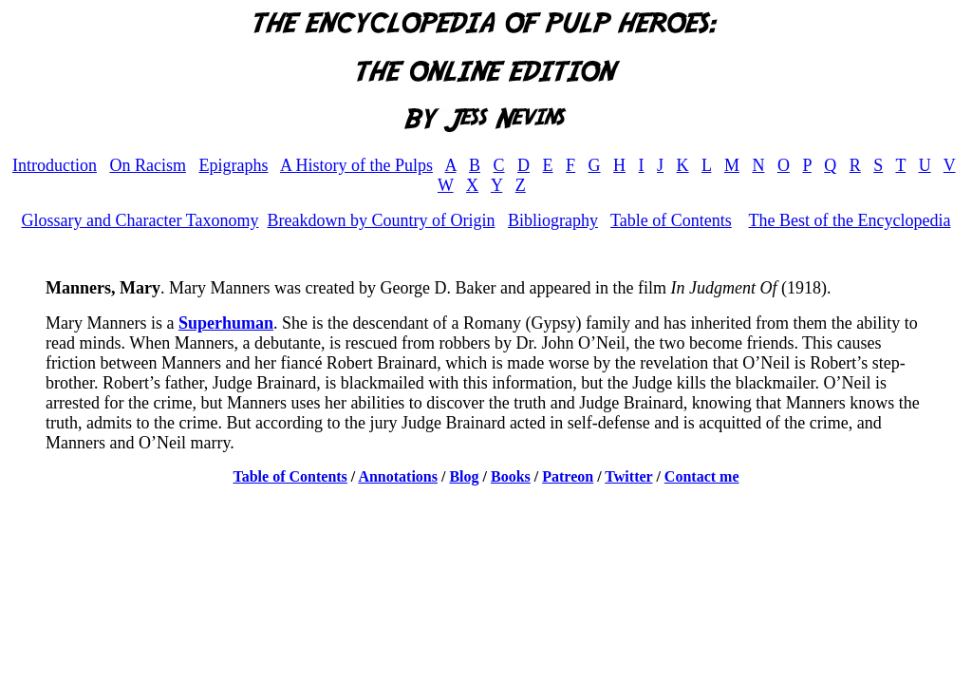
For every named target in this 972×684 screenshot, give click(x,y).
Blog (463, 476)
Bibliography (553, 220)
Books (511, 476)
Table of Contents (671, 220)
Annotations (398, 476)
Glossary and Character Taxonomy (140, 220)
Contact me (701, 476)
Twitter (628, 476)
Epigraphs (233, 165)
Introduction (54, 165)
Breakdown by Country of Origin (381, 220)
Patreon (567, 476)
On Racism (147, 165)
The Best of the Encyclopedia (849, 220)
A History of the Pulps (356, 165)
